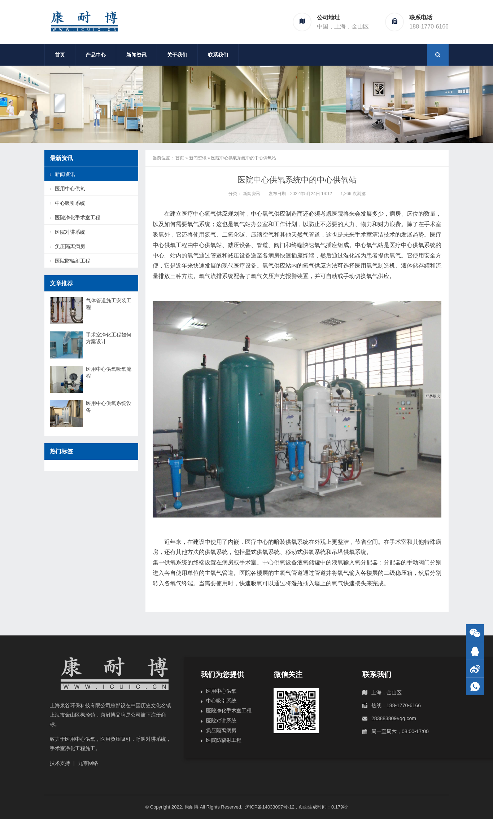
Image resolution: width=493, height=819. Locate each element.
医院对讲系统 (70, 232)
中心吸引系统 (70, 203)
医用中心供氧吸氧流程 (108, 372)
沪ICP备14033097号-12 (270, 807)
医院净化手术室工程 (77, 217)
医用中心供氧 (70, 188)
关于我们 (177, 55)
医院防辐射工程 (72, 261)
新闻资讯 (136, 55)
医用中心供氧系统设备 (108, 406)
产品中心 (96, 55)
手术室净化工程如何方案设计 (108, 338)
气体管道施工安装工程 (108, 304)
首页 (60, 55)
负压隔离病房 (70, 246)
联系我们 (218, 55)
